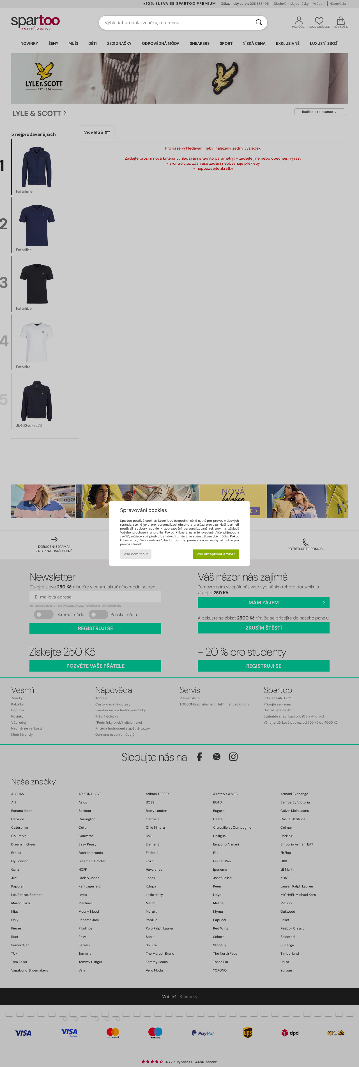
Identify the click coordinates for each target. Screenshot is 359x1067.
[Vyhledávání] (258, 23)
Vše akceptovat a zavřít (216, 554)
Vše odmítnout (136, 554)
